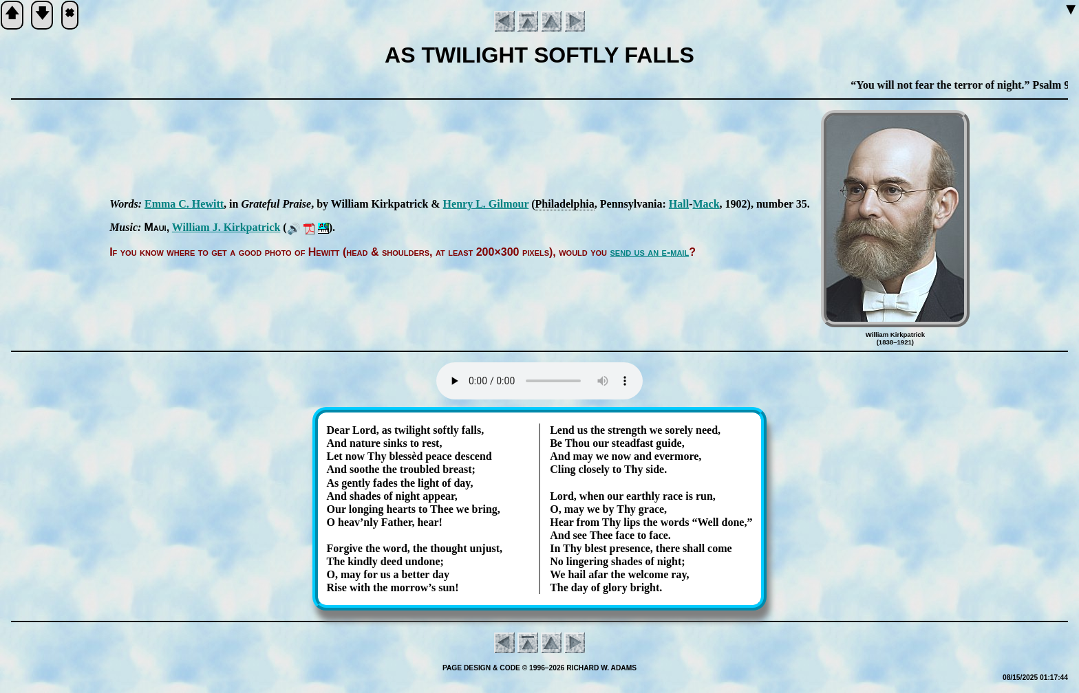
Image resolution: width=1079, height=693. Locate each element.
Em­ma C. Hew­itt (184, 204)
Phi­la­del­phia (565, 204)
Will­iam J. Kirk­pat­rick (226, 227)
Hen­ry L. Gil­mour (486, 204)
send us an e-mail (650, 252)
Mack (705, 204)
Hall (679, 204)
